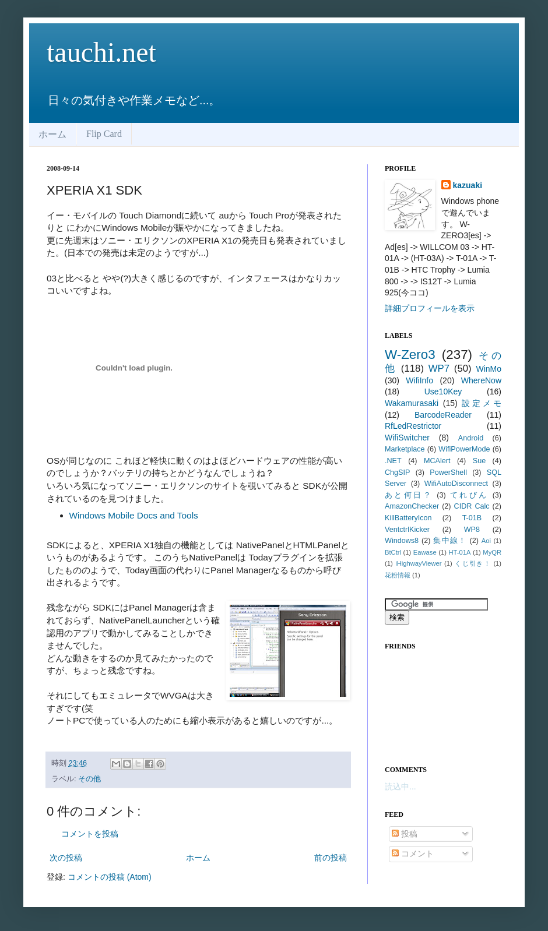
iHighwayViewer (418, 563)
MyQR (492, 552)
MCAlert (437, 461)
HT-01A (460, 552)
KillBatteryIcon (408, 518)
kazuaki (468, 185)
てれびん (469, 495)
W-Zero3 (410, 354)
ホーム (52, 134)
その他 (89, 779)
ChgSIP (397, 472)
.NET (393, 461)
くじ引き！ (473, 563)
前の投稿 (330, 857)
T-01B (472, 518)
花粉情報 (397, 575)
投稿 (404, 833)
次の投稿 (66, 857)
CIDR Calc (472, 506)
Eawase (425, 552)
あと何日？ (409, 495)
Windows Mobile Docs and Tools (133, 515)
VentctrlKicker (407, 530)
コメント (413, 853)
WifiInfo (419, 380)
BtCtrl (393, 552)
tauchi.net (101, 52)
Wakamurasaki (411, 403)
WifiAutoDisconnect (456, 483)
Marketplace (405, 449)
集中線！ (449, 541)
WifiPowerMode (464, 449)
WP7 (438, 368)
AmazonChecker (412, 506)
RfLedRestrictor (413, 426)
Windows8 (402, 541)
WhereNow (481, 380)
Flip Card (104, 134)
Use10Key (443, 391)
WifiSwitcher (407, 437)
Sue (479, 461)
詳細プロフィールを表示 (430, 308)
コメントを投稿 (89, 833)
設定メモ (481, 403)
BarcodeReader (443, 414)
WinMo (488, 368)
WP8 (472, 530)
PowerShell (448, 472)
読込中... (400, 786)
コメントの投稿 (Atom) (110, 876)
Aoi (486, 540)
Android (470, 438)
